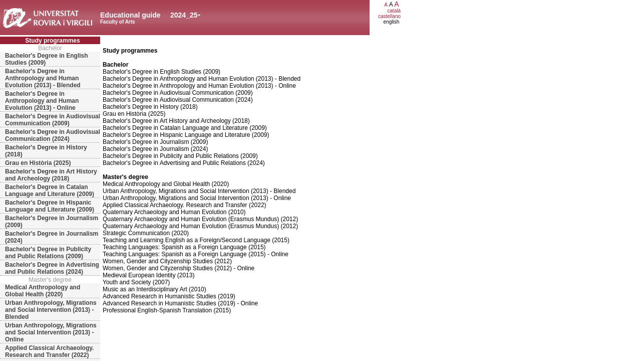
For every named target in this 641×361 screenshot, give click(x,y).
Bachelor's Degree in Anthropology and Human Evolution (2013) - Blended (43, 78)
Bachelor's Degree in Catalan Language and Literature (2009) (49, 191)
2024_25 (184, 15)
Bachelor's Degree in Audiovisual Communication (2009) (52, 120)
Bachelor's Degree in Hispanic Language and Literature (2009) (49, 206)
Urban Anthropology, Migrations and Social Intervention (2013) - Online (51, 332)
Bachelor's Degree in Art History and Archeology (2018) (51, 175)
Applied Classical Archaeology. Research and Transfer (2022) (49, 351)
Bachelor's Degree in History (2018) (46, 151)
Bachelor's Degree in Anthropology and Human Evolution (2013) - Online (42, 100)
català (394, 11)
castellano (389, 16)
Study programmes (52, 40)
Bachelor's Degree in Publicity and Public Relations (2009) (48, 253)
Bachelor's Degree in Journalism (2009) (51, 222)
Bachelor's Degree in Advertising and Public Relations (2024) (52, 268)
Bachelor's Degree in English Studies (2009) (46, 59)
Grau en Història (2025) (38, 162)
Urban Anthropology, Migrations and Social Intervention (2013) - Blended (51, 309)
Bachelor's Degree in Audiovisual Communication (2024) (52, 135)
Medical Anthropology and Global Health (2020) (42, 291)
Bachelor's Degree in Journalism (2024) (51, 237)
